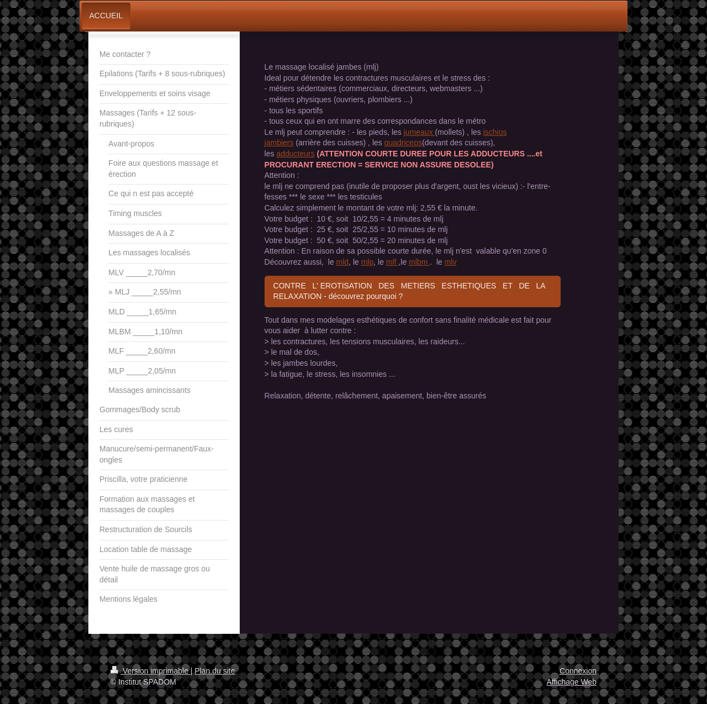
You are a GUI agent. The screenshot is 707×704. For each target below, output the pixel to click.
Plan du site (214, 670)
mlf (392, 262)
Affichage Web (571, 681)
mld (342, 262)
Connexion (578, 670)
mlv (451, 262)
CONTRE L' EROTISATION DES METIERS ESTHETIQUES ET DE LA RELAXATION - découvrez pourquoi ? (411, 291)
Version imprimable (150, 670)
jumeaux (419, 132)
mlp (367, 262)
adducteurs (295, 153)
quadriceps (403, 142)
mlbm (419, 262)
